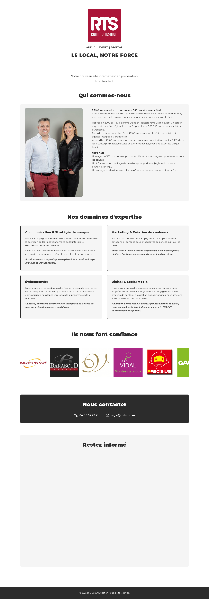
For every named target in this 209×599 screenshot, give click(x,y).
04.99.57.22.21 (86, 415)
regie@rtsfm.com (120, 415)
